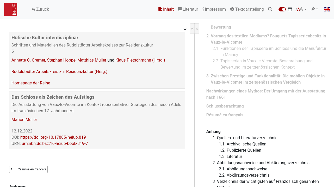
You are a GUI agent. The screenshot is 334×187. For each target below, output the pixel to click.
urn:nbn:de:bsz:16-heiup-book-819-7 (55, 143)
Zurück (42, 9)
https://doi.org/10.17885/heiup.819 (53, 137)
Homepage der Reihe (30, 83)
